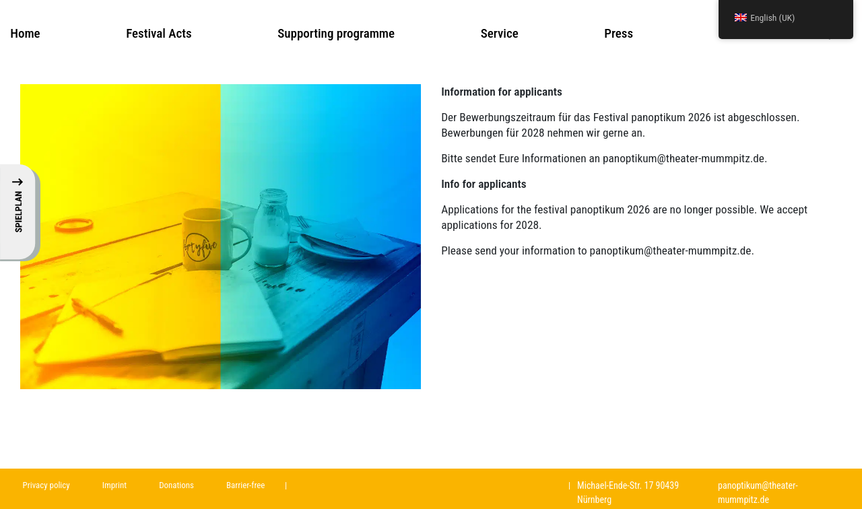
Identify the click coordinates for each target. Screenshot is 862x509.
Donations (176, 485)
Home (25, 33)
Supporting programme (336, 33)
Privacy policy (46, 485)
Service (500, 33)
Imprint (114, 485)
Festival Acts (158, 33)
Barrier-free (245, 485)
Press (618, 33)
